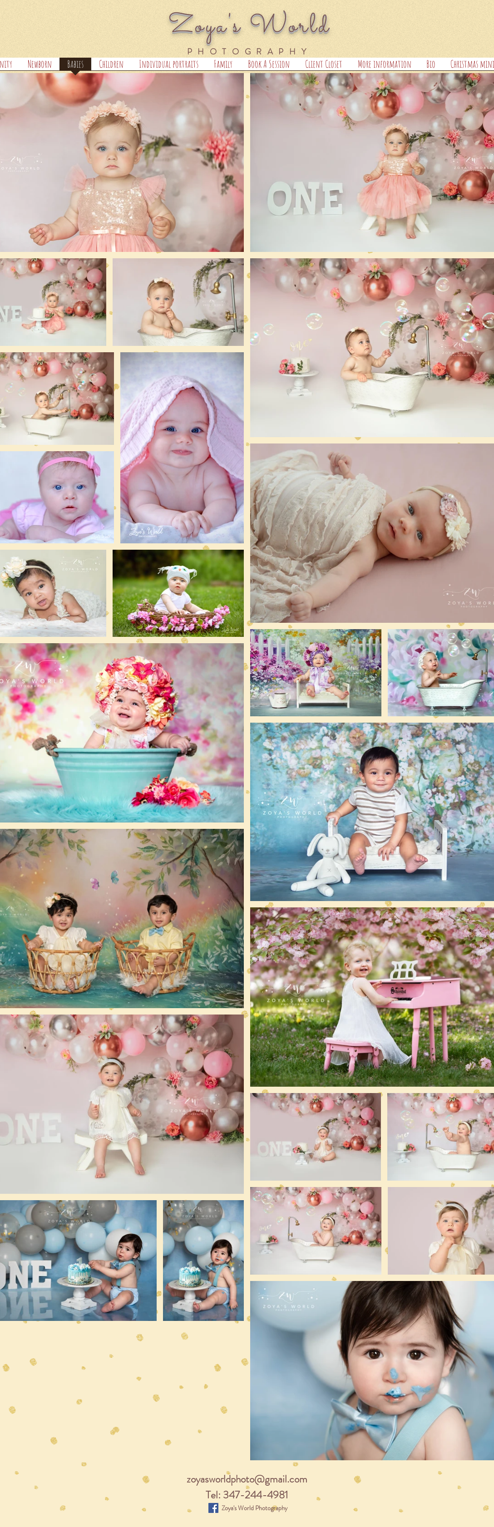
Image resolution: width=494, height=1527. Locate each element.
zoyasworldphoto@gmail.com (247, 1479)
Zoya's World (249, 26)
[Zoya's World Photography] (213, 1508)
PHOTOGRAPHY (249, 52)
